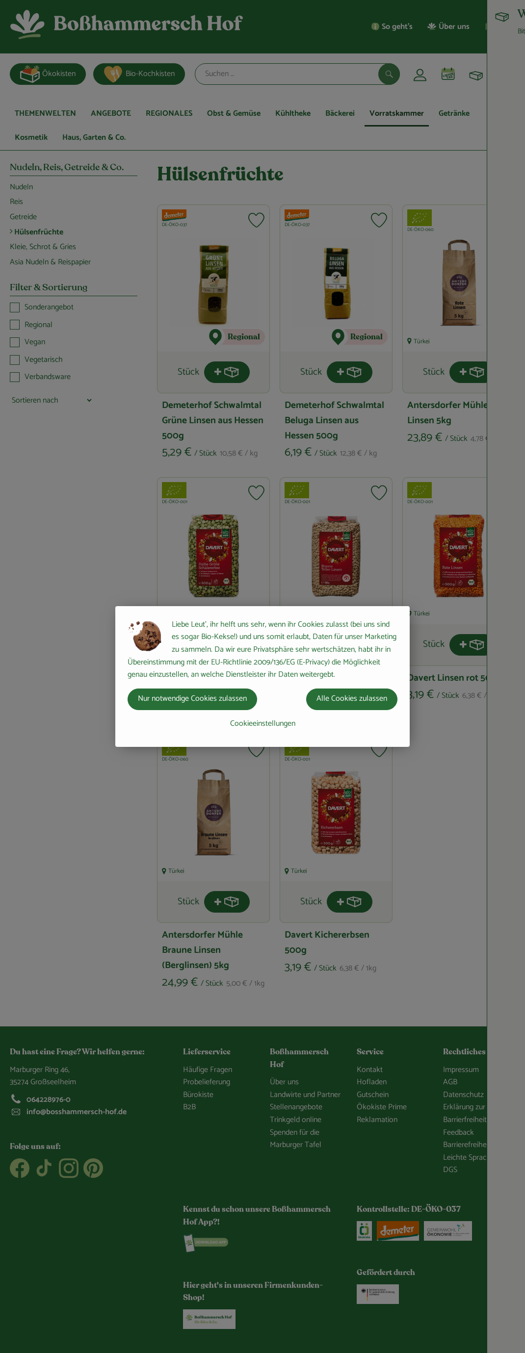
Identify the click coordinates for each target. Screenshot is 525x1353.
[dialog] (262, 676)
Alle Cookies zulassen (351, 698)
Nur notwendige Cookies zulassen (192, 698)
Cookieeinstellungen (262, 723)
